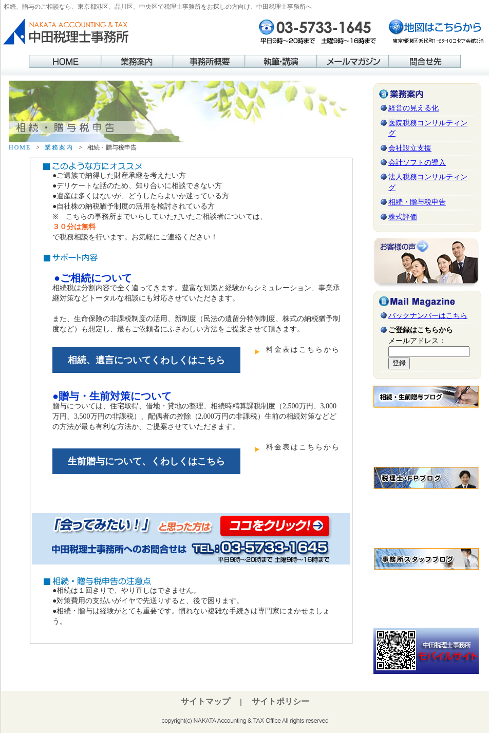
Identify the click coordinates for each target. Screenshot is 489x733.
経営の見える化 (413, 108)
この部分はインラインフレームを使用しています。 (426, 434)
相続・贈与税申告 (417, 202)
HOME (20, 147)
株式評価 (402, 217)
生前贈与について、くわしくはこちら (146, 461)
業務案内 (59, 147)
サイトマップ (205, 701)
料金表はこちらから (303, 349)
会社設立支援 (409, 148)
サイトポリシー (280, 701)
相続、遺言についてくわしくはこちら (146, 360)
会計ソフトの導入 (417, 162)
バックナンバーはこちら (427, 315)
